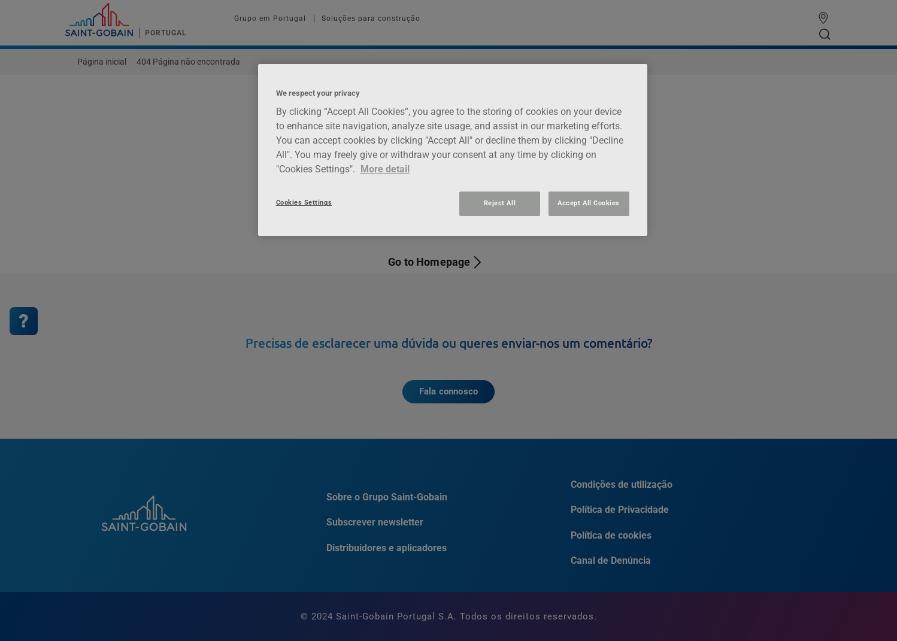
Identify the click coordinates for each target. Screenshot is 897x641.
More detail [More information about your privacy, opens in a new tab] (385, 169)
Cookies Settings (304, 202)
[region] (452, 150)
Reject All (500, 203)
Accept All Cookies (588, 203)
